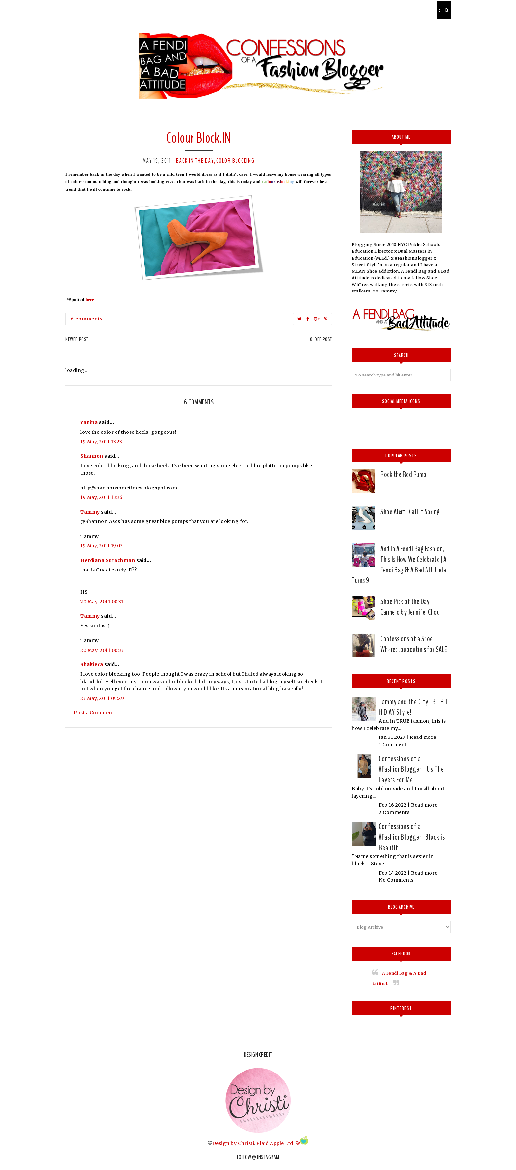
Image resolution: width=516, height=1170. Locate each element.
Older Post (321, 339)
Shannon (91, 456)
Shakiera (91, 664)
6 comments (87, 319)
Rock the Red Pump (403, 474)
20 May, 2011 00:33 (102, 650)
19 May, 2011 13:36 (101, 497)
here (90, 299)
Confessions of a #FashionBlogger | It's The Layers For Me (411, 769)
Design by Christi (233, 1143)
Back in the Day (195, 161)
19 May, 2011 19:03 (101, 546)
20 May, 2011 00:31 (101, 602)
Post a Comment (94, 713)
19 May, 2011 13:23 (101, 442)
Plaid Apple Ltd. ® (278, 1143)
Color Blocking (235, 161)
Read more (423, 737)
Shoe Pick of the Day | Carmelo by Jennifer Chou (410, 606)
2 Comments (394, 812)
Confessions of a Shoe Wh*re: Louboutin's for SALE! (414, 644)
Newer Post (76, 339)
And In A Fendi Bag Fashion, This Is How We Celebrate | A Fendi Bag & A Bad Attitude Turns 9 (399, 564)
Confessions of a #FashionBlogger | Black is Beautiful (412, 837)
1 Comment (393, 745)
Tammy (90, 512)
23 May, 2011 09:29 (102, 698)
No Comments (396, 880)
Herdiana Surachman (107, 560)
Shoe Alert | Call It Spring (410, 511)
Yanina (89, 422)
